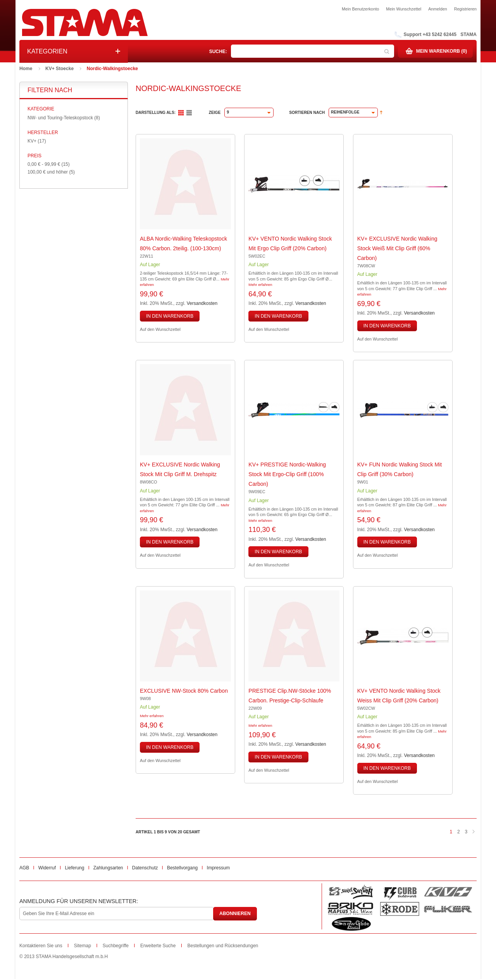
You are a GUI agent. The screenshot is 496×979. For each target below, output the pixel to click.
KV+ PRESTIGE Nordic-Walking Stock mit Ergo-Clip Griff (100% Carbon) (287, 474)
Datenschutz (145, 868)
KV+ (32, 141)
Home (25, 68)
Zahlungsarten (108, 868)
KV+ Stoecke (59, 68)
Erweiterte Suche (158, 945)
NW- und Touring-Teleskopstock (60, 117)
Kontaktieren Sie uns (40, 945)
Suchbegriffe (116, 945)
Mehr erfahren (260, 284)
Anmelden (437, 9)
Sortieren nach (307, 112)
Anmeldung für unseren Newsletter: (78, 901)
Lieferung (74, 868)
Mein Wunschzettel (403, 9)
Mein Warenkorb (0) (441, 51)
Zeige (215, 112)
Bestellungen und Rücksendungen (222, 945)
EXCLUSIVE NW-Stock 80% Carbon (184, 691)
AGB (24, 868)
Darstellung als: (156, 112)
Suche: (218, 51)
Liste (189, 112)
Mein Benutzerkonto (360, 9)
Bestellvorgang (182, 868)
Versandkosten (202, 303)
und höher (48, 172)
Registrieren (465, 9)
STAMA (468, 34)
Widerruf (47, 868)
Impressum (218, 868)
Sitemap (82, 945)
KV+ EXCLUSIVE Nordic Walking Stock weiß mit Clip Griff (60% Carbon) (397, 248)
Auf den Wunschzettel (160, 329)
